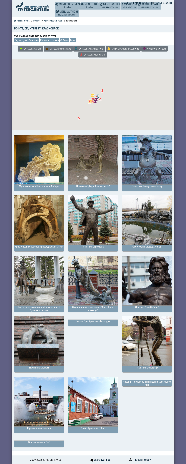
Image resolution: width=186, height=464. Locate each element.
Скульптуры (21, 40)
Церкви (55, 40)
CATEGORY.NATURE (30, 48)
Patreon (137, 459)
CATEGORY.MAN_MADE (58, 48)
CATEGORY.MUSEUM (154, 48)
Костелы (44, 40)
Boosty (147, 459)
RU (128, 3)
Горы (72, 40)
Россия (36, 20)
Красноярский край (53, 20)
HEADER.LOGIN (163, 3)
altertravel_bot (100, 459)
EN (125, 3)
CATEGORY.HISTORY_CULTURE (123, 48)
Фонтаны (34, 40)
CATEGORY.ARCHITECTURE (89, 48)
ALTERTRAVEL (22, 20)
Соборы (64, 40)
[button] (57, 11)
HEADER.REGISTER (142, 3)
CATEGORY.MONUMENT (92, 54)
